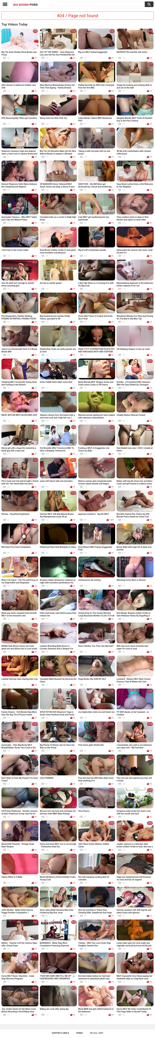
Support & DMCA (60, 1033)
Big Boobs (25, 4)
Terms (79, 1033)
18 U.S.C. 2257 (96, 1033)
